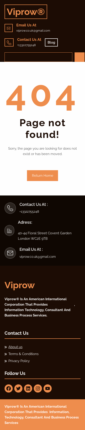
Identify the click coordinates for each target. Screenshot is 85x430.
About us (15, 347)
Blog (51, 42)
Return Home (42, 176)
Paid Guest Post (61, 304)
